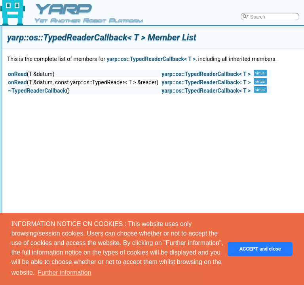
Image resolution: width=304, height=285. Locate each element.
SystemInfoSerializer (67, 48)
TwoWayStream (61, 118)
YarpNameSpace (63, 205)
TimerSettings (59, 100)
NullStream (56, 126)
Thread (52, 83)
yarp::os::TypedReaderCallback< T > (249, 59)
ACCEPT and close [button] (260, 249)
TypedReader (59, 144)
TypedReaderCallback (68, 153)
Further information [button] (64, 272)
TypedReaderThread (67, 161)
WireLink (54, 196)
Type (50, 135)
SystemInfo (57, 39)
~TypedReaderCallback (136, 99)
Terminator (56, 57)
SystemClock (59, 31)
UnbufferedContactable (69, 170)
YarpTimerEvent (62, 92)
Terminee (55, 65)
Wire (50, 187)
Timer (51, 109)
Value (51, 179)
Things (52, 74)
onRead (116, 83)
